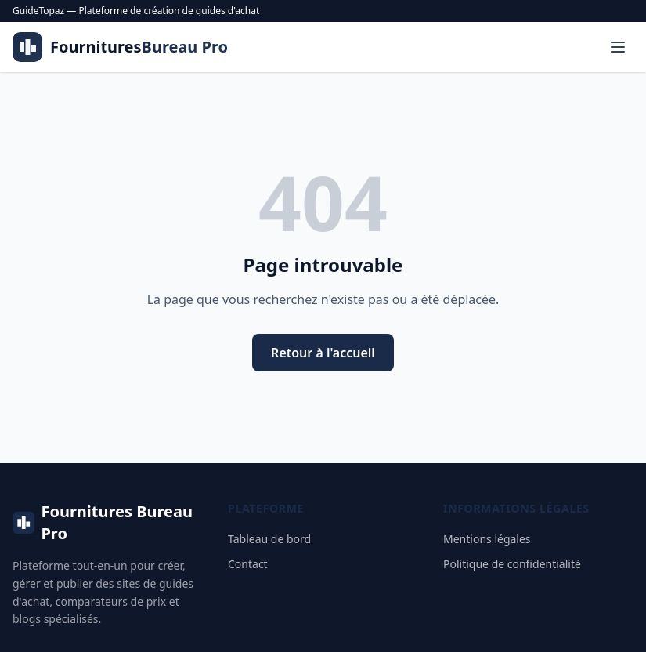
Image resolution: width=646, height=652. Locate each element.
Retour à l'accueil (323, 352)
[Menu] (617, 47)
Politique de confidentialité (512, 563)
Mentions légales (487, 538)
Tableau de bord (269, 538)
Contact (248, 563)
